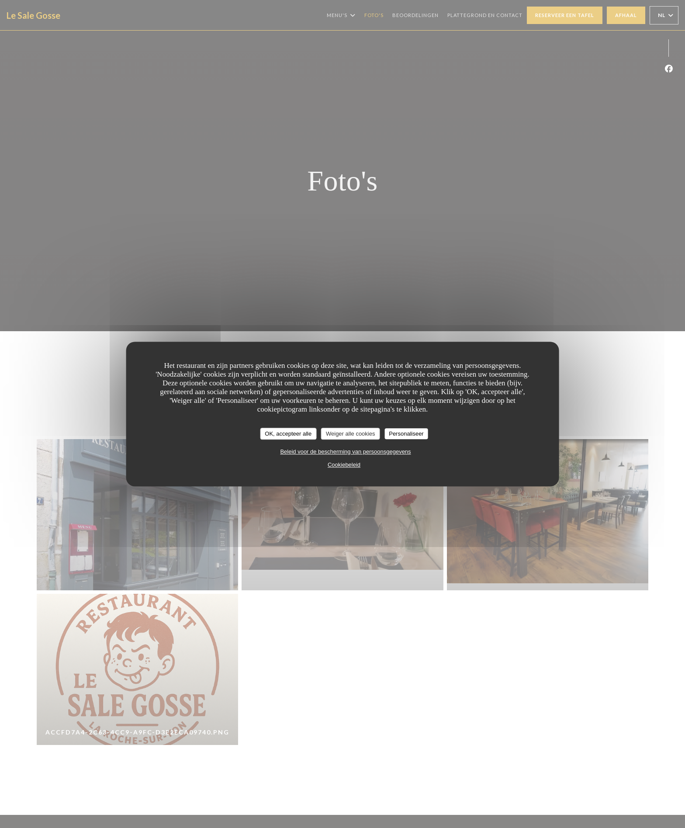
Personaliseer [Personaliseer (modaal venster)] (406, 433)
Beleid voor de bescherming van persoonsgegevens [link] (345, 451)
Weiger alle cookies (350, 433)
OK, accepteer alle (288, 433)
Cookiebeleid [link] (344, 464)
